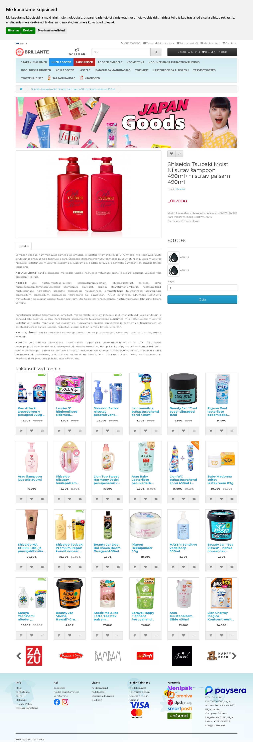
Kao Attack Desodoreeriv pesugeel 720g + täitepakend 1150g (31, 414)
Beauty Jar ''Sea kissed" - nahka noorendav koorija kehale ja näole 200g (221, 551)
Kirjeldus (23, 245)
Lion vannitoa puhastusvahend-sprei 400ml (146, 411)
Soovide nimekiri (138, 695)
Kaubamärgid (100, 687)
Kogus (171, 281)
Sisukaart (97, 699)
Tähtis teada (23, 691)
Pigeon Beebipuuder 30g (142, 548)
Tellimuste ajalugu (139, 691)
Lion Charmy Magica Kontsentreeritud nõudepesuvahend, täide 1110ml (223, 619)
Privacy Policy (24, 703)
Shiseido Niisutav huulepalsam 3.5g (66, 481)
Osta (202, 299)
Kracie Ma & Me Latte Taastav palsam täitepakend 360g (106, 619)
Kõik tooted (98, 691)
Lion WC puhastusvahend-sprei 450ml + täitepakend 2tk (184, 481)
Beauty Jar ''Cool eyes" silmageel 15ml (183, 411)
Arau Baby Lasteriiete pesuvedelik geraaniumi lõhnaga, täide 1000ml (143, 485)
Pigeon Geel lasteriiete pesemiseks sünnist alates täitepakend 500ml (219, 416)
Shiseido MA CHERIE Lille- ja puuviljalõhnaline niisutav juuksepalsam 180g (31, 553)
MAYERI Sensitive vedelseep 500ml (183, 548)
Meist (19, 687)
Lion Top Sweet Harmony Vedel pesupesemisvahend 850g (111, 481)
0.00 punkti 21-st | (202, 51)
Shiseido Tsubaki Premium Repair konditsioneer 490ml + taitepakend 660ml (69, 553)
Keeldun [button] (28, 30)
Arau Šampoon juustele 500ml (30, 478)
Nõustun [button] (13, 30)
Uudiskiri (134, 699)
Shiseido (180, 188)
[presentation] (18, 656)
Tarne (19, 695)
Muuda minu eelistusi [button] (51, 30)
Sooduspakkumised (103, 695)
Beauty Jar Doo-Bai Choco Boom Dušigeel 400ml (107, 548)
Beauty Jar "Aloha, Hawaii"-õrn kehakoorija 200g (65, 619)
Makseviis (21, 699)
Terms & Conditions (27, 707)
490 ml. (178, 257)
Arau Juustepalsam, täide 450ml (181, 616)
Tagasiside (59, 687)
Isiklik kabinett (137, 687)
